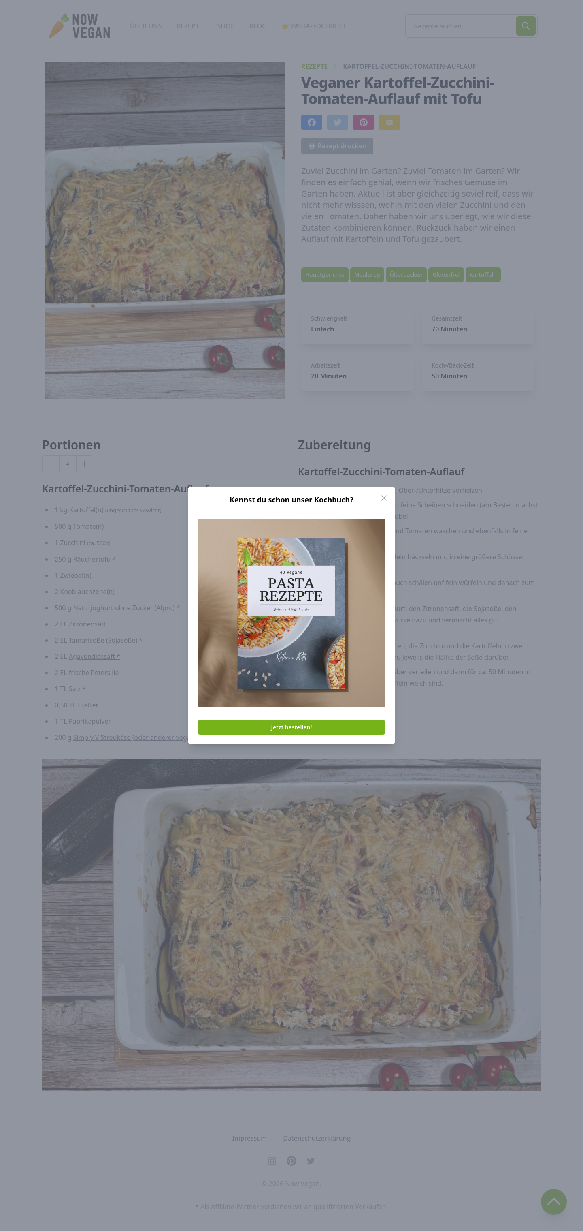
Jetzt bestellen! (291, 727)
